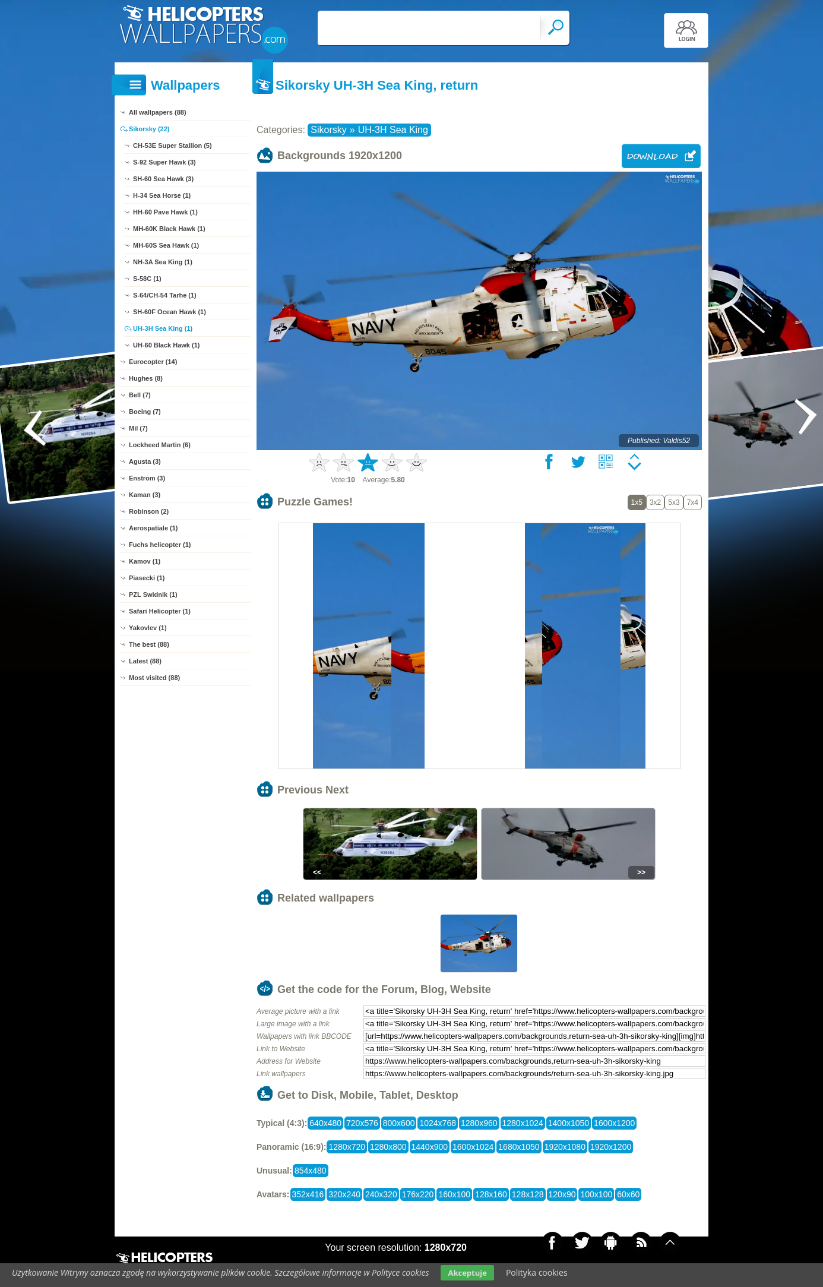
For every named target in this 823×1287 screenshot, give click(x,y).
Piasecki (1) (147, 577)
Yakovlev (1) (148, 627)
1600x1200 (614, 1123)
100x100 (596, 1194)
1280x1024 (522, 1123)
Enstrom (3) (147, 478)
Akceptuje (467, 1272)
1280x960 (479, 1123)
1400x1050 (568, 1123)
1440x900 (430, 1147)
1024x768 (437, 1123)
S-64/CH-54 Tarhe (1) (165, 295)
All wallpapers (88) (157, 112)
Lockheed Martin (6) (160, 444)
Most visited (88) (154, 677)
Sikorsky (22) (149, 128)
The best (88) (149, 644)
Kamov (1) (144, 561)
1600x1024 (472, 1147)
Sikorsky (328, 130)
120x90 (562, 1194)
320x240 (344, 1194)
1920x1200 (610, 1147)
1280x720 (346, 1147)
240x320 (381, 1194)
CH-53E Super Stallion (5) (172, 145)
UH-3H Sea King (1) (162, 328)
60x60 (628, 1194)
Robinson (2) (149, 511)
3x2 (655, 502)
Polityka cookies (537, 1272)
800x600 (399, 1123)
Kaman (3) (144, 494)
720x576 (362, 1123)
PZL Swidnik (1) (153, 594)
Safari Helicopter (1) (160, 611)
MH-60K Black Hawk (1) (169, 228)
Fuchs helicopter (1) (160, 544)
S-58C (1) (147, 278)
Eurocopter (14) (153, 361)
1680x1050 (518, 1147)
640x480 (325, 1123)
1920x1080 (565, 1147)
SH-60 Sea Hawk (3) (163, 178)
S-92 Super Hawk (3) (164, 162)
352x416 (308, 1194)
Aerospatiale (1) (153, 528)
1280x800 (388, 1147)
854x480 (311, 1170)
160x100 (454, 1194)
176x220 (418, 1194)
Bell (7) (140, 395)
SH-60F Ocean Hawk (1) (169, 311)
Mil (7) (138, 428)
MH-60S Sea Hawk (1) (166, 245)
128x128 (528, 1194)
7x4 (692, 502)
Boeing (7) (145, 411)
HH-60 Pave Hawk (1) (165, 212)
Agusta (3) (145, 461)
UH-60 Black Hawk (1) (166, 345)
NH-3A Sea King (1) (162, 261)
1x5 (636, 502)
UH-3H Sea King (393, 130)
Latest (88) (145, 661)
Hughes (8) (146, 378)
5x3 (673, 502)
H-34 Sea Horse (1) (162, 195)
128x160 (491, 1194)
